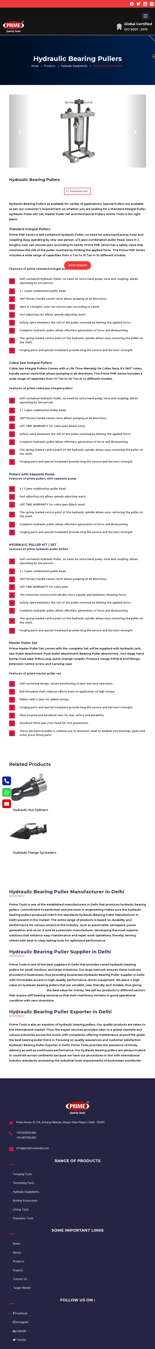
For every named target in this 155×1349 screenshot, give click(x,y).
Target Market (22, 1288)
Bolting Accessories (25, 1200)
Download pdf (77, 191)
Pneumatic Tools (23, 1218)
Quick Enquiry (77, 265)
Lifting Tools (21, 1209)
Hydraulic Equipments (74, 66)
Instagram (20, 1322)
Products (50, 66)
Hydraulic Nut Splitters (30, 810)
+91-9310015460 (26, 1133)
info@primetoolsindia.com (32, 1148)
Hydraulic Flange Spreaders (34, 852)
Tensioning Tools (23, 1183)
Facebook (20, 1313)
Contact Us (20, 1279)
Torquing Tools (22, 1174)
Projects (18, 1270)
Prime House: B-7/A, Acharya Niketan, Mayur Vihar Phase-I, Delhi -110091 (60, 1122)
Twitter (19, 1340)
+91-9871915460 (26, 1138)
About (17, 1253)
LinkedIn (19, 1331)
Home (35, 66)
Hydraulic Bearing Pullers (27, 990)
